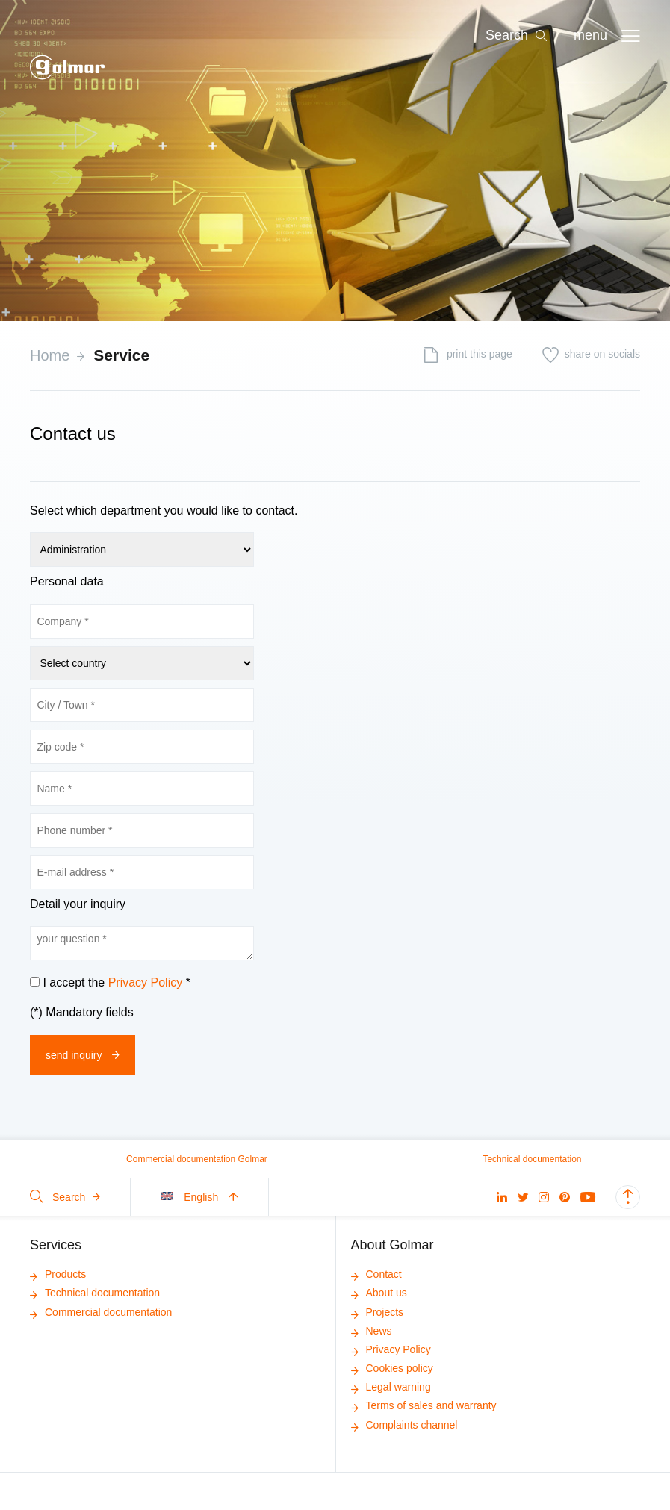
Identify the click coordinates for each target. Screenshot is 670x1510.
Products (58, 1274)
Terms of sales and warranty (424, 1405)
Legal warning (391, 1387)
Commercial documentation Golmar (196, 1159)
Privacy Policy (145, 982)
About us (379, 1293)
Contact (376, 1274)
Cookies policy (392, 1368)
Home (49, 355)
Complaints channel (404, 1425)
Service (121, 355)
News (371, 1331)
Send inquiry (83, 1055)
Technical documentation (532, 1159)
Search (65, 1197)
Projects (377, 1312)
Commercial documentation (101, 1312)
